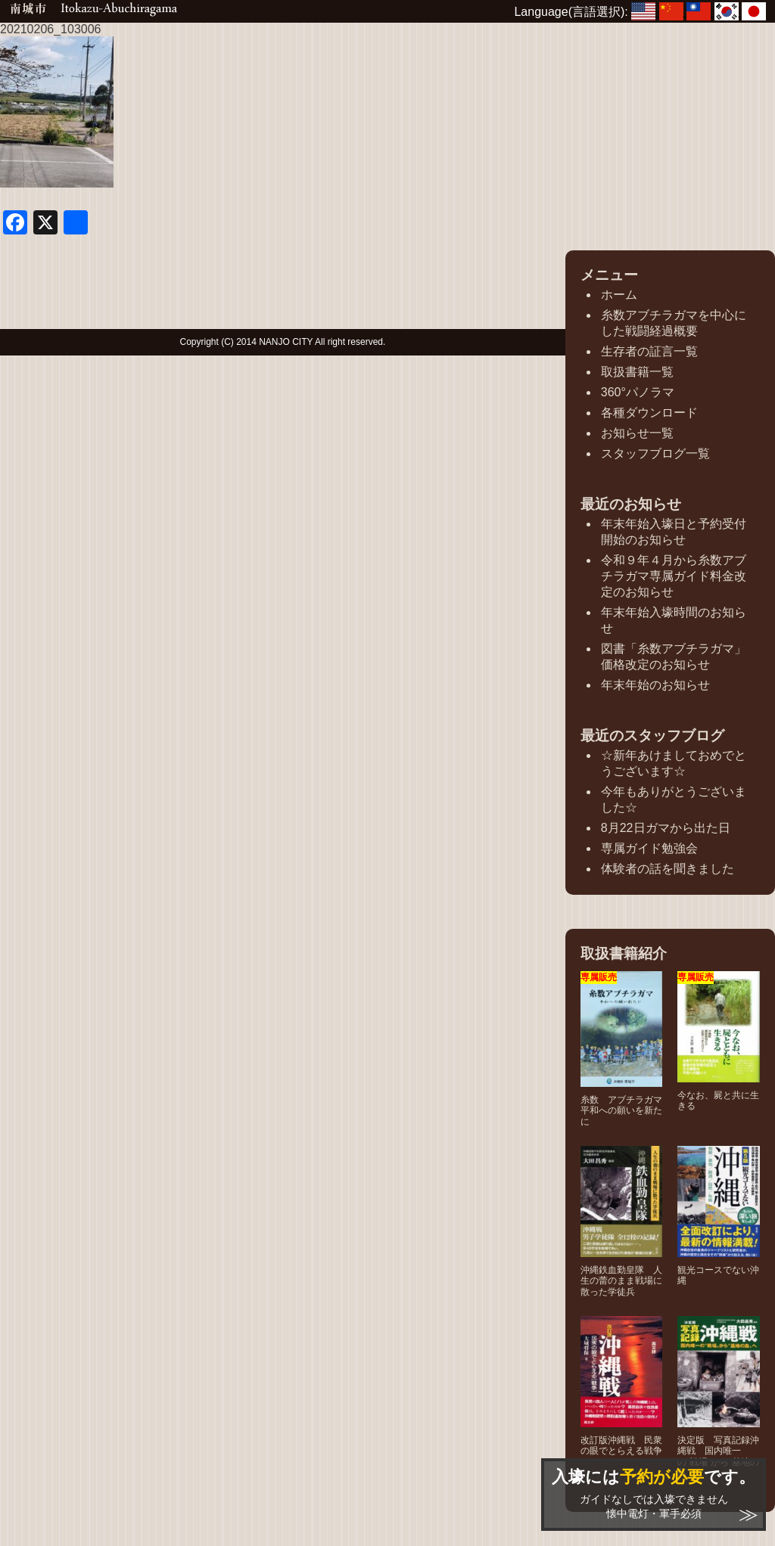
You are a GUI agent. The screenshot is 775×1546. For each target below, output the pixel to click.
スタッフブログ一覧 (655, 453)
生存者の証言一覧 (649, 351)
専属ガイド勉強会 (649, 848)
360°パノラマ (637, 392)
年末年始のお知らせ (655, 684)
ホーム (619, 294)
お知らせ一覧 (637, 433)
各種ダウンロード (649, 412)
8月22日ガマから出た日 (665, 827)
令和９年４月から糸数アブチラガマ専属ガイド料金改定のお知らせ (673, 576)
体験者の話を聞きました (667, 868)
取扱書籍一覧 (637, 371)
